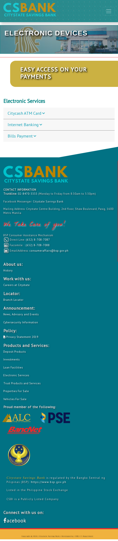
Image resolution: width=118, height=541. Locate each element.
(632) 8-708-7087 (38, 239)
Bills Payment (20, 136)
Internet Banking (23, 124)
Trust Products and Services (22, 383)
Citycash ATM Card (24, 113)
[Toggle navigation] (109, 11)
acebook (14, 520)
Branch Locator (13, 299)
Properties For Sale (16, 391)
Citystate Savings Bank (48, 201)
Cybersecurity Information (20, 322)
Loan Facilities (13, 367)
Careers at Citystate (16, 285)
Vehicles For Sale (15, 399)
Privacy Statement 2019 (20, 337)
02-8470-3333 (28, 193)
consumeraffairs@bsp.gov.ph (49, 250)
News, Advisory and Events (21, 314)
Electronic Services (16, 375)
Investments (11, 359)
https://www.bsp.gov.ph (48, 482)
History (8, 270)
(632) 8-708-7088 (38, 245)
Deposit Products (14, 351)
